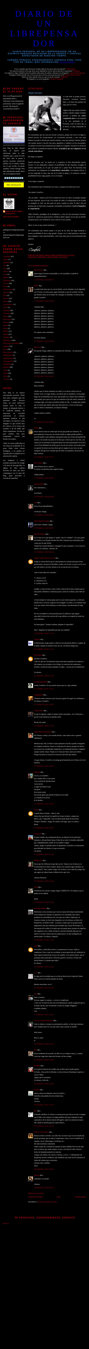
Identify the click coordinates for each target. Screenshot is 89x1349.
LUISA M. (37, 834)
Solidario (63, 257)
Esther (36, 428)
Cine (4, 265)
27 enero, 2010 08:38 (44, 496)
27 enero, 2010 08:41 (44, 515)
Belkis (36, 286)
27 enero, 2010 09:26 (44, 552)
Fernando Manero (40, 908)
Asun (36, 887)
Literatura (6, 310)
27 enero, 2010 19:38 (44, 854)
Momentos (6, 313)
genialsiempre (39, 484)
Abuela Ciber (38, 710)
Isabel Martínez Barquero (43, 732)
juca (35, 1111)
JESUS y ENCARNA (41, 1132)
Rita (35, 1050)
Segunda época (8, 358)
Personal (42, 257)
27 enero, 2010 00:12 (44, 280)
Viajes (5, 370)
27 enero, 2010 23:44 (44, 1060)
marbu (36, 810)
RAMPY (37, 1066)
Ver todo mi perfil (11, 217)
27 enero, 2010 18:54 (44, 804)
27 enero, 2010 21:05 (44, 902)
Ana (35, 502)
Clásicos (6, 271)
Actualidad (6, 256)
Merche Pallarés (39, 534)
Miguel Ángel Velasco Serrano (44, 558)
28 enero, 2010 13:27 (44, 1105)
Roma (5, 349)
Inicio (59, 1197)
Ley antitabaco (8, 304)
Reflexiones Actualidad (11, 343)
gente (5, 295)
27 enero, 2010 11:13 (44, 633)
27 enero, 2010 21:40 (44, 988)
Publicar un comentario (36, 1193)
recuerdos (6, 337)
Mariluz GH (38, 860)
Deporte (6, 277)
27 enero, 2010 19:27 (44, 828)
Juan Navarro (38, 270)
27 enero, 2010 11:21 (44, 649)
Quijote (5, 334)
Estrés (5, 286)
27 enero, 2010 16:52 (44, 689)
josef (35, 946)
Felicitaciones (7, 289)
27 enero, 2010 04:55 (44, 422)
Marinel (37, 1090)
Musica (5, 316)
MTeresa (37, 772)
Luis (35, 994)
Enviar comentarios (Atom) (47, 1202)
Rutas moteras (8, 352)
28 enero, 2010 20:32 (44, 1169)
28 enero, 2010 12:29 (44, 1084)
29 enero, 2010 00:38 (44, 1188)
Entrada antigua (80, 1197)
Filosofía (6, 292)
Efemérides (7, 280)
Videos (5, 373)
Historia (6, 298)
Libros (5, 307)
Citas (5, 268)
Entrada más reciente (35, 1197)
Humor (5, 301)
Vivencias (6, 379)
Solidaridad (7, 364)
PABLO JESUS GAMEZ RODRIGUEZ (14, 212)
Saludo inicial (7, 355)
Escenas (6, 283)
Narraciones (7, 319)
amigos (5, 259)
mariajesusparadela (40, 682)
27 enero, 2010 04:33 (44, 376)
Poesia (5, 328)
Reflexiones (52, 257)
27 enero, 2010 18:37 (44, 766)
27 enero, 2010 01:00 (44, 301)
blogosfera (6, 262)
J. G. (35, 973)
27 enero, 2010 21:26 (44, 940)
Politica (5, 331)
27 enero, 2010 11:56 (44, 676)
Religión (6, 346)
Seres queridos (8, 361)
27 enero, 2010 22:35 (44, 1044)
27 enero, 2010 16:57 (44, 704)
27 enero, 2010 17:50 (44, 726)
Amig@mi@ (38, 695)
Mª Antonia (38, 655)
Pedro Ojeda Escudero (41, 521)
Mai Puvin (37, 347)
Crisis (5, 274)
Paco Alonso (38, 463)
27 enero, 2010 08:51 (44, 528)
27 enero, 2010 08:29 (44, 478)
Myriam (37, 1175)
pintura (5, 325)
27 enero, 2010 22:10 (44, 1014)
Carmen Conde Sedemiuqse (43, 1020)
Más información (14, 185)
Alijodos (37, 639)
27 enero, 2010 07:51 (44, 457)
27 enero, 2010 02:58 (44, 341)
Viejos (5, 376)
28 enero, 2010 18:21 (44, 1126)
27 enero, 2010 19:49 (44, 881)
